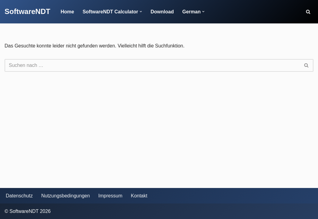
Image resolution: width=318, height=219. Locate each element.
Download (162, 11)
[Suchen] (308, 11)
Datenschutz (19, 195)
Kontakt (139, 195)
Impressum (110, 195)
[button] (141, 11)
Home (67, 11)
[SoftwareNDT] (27, 11)
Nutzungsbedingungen (65, 195)
